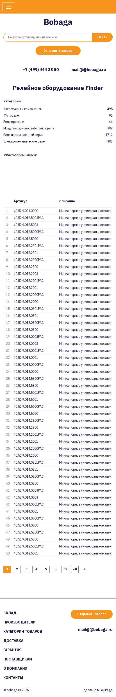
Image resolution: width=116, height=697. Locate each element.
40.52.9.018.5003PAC (29, 218)
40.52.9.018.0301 (26, 316)
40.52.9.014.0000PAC (29, 518)
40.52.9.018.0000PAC (29, 365)
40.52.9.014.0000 (26, 525)
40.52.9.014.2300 (26, 428)
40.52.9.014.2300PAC (29, 421)
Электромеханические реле (24, 141)
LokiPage (106, 690)
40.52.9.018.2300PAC (29, 260)
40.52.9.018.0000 (26, 372)
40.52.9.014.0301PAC (29, 462)
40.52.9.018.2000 (26, 302)
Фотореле (11, 115)
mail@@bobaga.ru (89, 69)
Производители (19, 622)
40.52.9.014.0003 (26, 497)
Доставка (13, 640)
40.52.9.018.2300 (26, 267)
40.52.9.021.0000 (26, 211)
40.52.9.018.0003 (26, 344)
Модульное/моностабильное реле (28, 128)
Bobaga (58, 21)
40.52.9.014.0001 (26, 511)
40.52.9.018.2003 (26, 274)
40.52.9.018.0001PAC (29, 351)
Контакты (13, 677)
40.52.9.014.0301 (26, 469)
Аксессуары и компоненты (22, 109)
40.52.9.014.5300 (26, 386)
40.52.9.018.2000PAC (29, 295)
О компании (15, 668)
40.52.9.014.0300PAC (29, 476)
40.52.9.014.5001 (26, 400)
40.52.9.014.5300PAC (29, 379)
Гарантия (12, 650)
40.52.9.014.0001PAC (29, 504)
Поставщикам (17, 659)
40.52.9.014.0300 (26, 483)
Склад (9, 613)
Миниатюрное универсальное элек (85, 211)
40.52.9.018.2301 (26, 253)
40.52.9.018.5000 (26, 239)
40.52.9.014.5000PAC (29, 407)
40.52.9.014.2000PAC (29, 448)
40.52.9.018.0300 (26, 330)
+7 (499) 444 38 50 (41, 69)
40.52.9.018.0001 (26, 358)
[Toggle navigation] (8, 6)
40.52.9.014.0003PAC (29, 490)
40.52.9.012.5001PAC (29, 546)
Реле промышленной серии (23, 135)
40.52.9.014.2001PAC (29, 434)
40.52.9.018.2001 (26, 288)
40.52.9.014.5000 (26, 414)
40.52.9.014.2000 (26, 455)
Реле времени (13, 122)
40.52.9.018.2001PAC (29, 281)
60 (75, 569)
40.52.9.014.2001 (26, 441)
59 (65, 569)
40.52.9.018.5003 (26, 225)
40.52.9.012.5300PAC (29, 532)
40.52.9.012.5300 (26, 539)
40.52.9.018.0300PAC (29, 323)
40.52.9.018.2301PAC (29, 246)
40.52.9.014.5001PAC (29, 393)
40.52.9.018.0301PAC (29, 309)
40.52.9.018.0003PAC (29, 337)
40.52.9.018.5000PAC (29, 232)
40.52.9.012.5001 (26, 553)
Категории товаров (22, 631)
